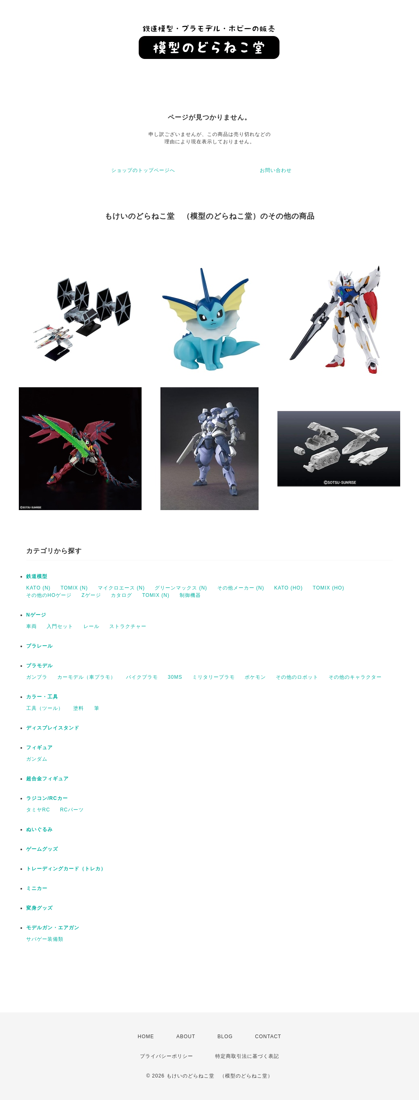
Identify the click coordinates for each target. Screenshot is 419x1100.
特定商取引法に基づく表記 (247, 1056)
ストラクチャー (127, 626)
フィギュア (39, 747)
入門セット (60, 626)
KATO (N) (38, 588)
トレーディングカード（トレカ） (66, 869)
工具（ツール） (44, 708)
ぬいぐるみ (39, 829)
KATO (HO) (288, 588)
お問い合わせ (276, 170)
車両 (31, 626)
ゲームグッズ (42, 849)
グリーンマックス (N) (181, 588)
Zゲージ (91, 595)
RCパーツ (72, 810)
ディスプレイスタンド (52, 728)
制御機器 (190, 595)
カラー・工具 (42, 697)
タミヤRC (38, 810)
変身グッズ (39, 908)
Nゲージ (36, 615)
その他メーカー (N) (240, 588)
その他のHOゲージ (49, 595)
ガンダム (36, 759)
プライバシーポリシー (166, 1056)
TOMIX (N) (74, 588)
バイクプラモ (142, 677)
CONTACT (268, 1036)
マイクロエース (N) (121, 588)
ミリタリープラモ (213, 677)
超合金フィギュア (47, 779)
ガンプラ (36, 677)
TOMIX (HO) (328, 588)
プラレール (39, 646)
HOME (146, 1036)
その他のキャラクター (355, 677)
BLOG (225, 1036)
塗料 (78, 708)
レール (91, 626)
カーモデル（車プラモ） (86, 677)
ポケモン (255, 677)
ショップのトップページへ (143, 170)
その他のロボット (297, 677)
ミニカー (36, 888)
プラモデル (39, 666)
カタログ (121, 595)
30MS (175, 677)
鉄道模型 (36, 576)
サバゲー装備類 (44, 939)
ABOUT (185, 1036)
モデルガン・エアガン (52, 928)
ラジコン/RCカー (47, 798)
